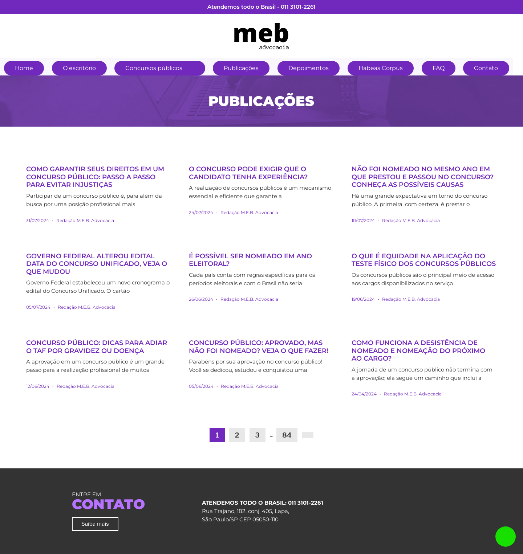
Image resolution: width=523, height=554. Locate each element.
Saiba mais (95, 523)
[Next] (307, 435)
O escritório (81, 68)
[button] (197, 67)
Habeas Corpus (387, 68)
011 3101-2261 (298, 6)
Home (25, 68)
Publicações (245, 68)
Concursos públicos (157, 68)
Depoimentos (314, 68)
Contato (495, 68)
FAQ (447, 68)
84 (287, 435)
